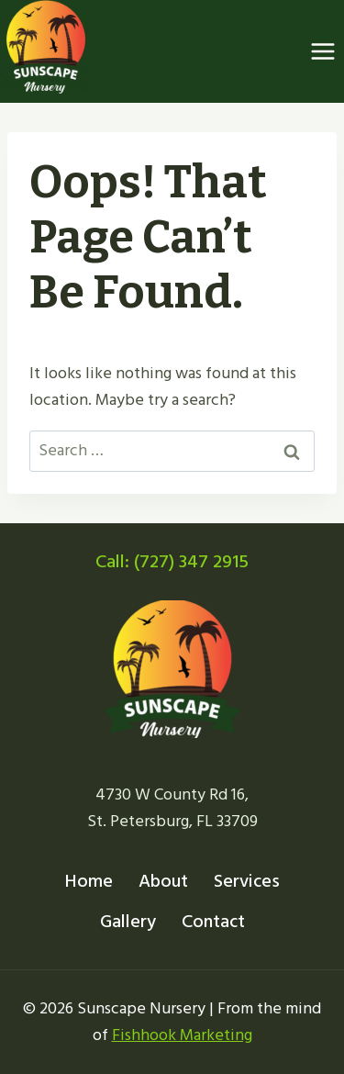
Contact (213, 921)
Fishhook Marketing (182, 1035)
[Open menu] (322, 52)
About (163, 881)
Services (247, 881)
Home (89, 881)
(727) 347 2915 (191, 561)
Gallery (128, 921)
